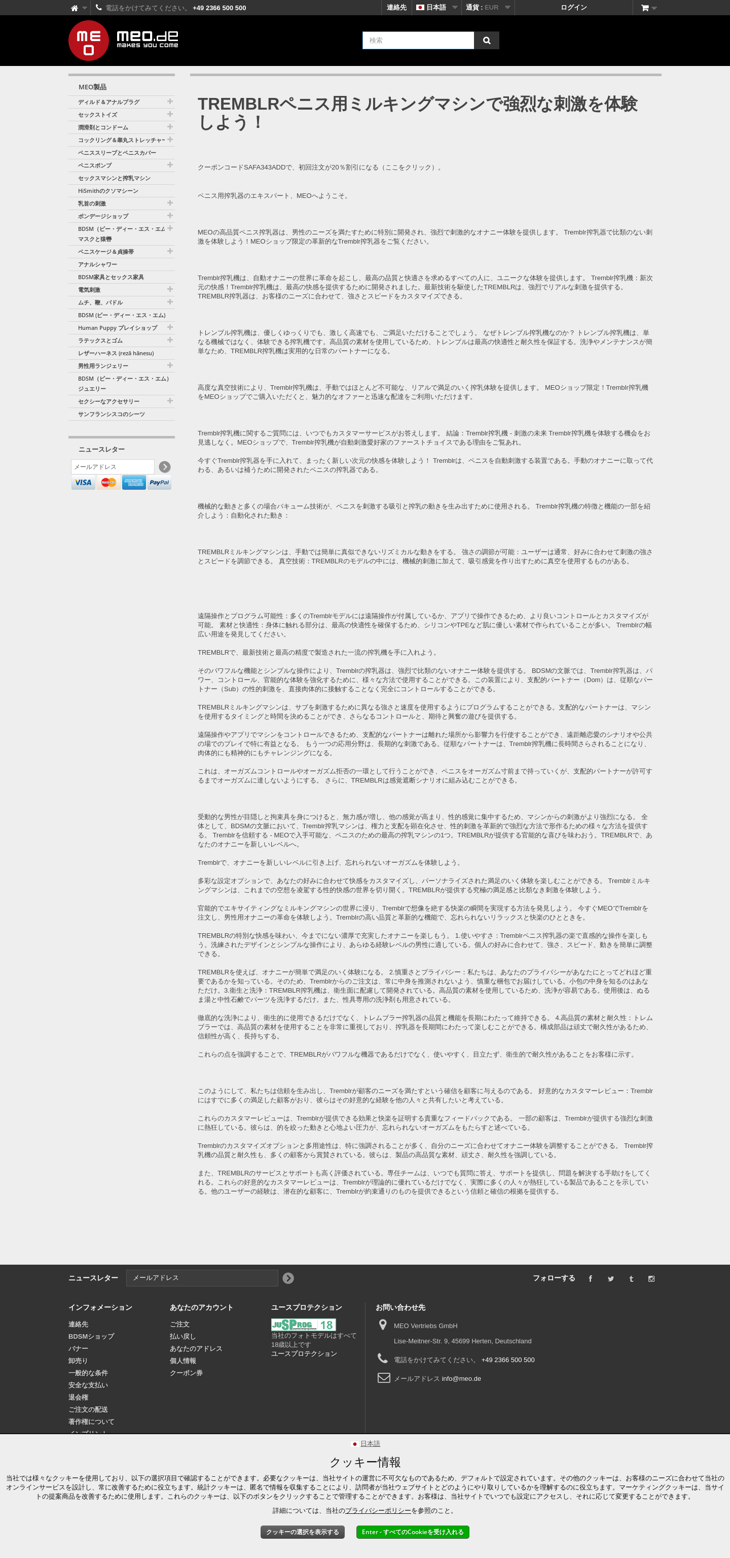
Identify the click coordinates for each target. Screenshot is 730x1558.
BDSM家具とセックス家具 (111, 277)
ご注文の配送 (88, 1409)
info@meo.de (462, 1378)
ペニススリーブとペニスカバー (117, 152)
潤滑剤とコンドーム (103, 127)
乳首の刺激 (92, 203)
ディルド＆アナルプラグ (108, 102)
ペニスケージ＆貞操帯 (106, 251)
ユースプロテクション (304, 1354)
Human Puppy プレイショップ (117, 327)
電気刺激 (89, 289)
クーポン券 (186, 1373)
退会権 (78, 1397)
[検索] (486, 40)
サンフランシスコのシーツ (111, 414)
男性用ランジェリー (103, 365)
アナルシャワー (97, 264)
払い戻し (183, 1336)
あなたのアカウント (202, 1307)
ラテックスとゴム (100, 340)
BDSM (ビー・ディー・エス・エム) (121, 315)
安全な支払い (88, 1385)
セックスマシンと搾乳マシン (114, 178)
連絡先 (397, 7)
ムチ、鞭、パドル (100, 302)
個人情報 (183, 1361)
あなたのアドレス (196, 1348)
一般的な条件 (88, 1373)
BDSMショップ (91, 1336)
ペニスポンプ (95, 165)
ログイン (574, 7)
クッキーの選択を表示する (302, 1532)
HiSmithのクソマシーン (108, 190)
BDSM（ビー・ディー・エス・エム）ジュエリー (125, 383)
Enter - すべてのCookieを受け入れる (413, 1532)
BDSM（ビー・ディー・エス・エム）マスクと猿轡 (125, 234)
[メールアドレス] (113, 468)
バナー (78, 1348)
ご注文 (180, 1324)
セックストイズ (97, 114)
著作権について (91, 1422)
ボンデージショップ (103, 216)
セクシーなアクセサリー (108, 401)
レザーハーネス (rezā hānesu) (116, 353)
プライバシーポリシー (378, 1510)
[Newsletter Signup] (164, 468)
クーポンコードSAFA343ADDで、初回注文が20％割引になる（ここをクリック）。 (321, 167)
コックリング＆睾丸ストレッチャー (122, 140)
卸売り (78, 1361)
